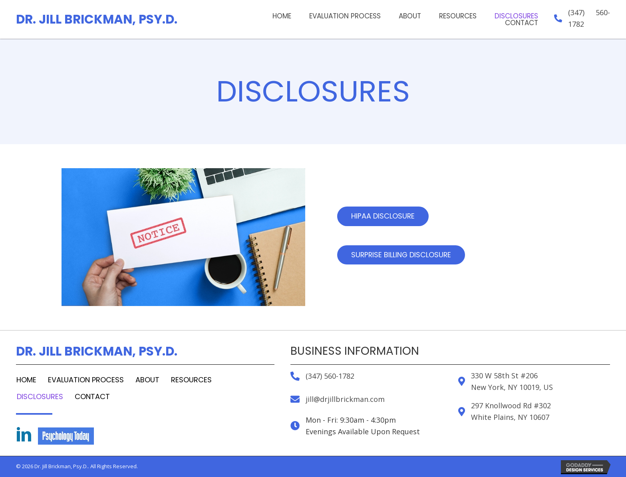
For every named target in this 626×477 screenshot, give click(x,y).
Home (26, 380)
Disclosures (40, 396)
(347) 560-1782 (330, 376)
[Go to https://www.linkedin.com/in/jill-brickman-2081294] (24, 435)
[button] (383, 216)
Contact (92, 396)
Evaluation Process (86, 380)
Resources (191, 380)
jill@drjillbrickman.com (345, 399)
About (147, 380)
